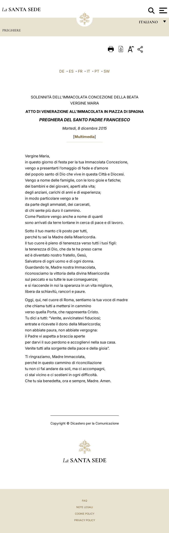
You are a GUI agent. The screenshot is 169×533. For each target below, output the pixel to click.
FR (80, 71)
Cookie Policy (84, 513)
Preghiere (11, 30)
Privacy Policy (84, 520)
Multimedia (84, 136)
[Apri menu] (162, 10)
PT (97, 71)
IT (88, 71)
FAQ (84, 500)
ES (71, 71)
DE (61, 71)
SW (107, 71)
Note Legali (84, 507)
